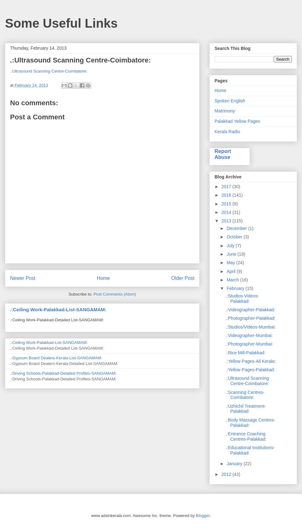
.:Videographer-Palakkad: (250, 309)
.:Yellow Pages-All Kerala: (251, 361)
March (233, 279)
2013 (226, 220)
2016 (226, 195)
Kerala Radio (227, 131)
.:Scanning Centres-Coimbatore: (245, 395)
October (234, 236)
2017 (226, 186)
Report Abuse (223, 154)
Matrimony (225, 110)
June (231, 254)
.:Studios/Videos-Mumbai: (251, 326)
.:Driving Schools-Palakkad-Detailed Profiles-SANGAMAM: (63, 373)
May (231, 262)
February (235, 288)
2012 (226, 474)
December (237, 228)
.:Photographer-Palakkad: (251, 318)
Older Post (182, 278)
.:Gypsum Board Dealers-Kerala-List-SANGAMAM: (56, 358)
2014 (226, 212)
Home (103, 278)
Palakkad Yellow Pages (237, 121)
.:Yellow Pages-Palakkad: (250, 369)
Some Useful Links (61, 23)
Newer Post (23, 278)
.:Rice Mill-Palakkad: (246, 352)
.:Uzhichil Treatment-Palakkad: (246, 409)
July (231, 245)
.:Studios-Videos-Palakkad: (242, 298)
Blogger (203, 515)
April (231, 271)
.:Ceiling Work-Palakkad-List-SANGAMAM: (58, 309)
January (234, 463)
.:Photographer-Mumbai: (249, 343)
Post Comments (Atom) (114, 294)
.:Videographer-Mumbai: (249, 335)
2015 (226, 203)
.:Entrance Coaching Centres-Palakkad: (246, 436)
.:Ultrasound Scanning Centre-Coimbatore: (48, 71)
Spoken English (230, 100)
